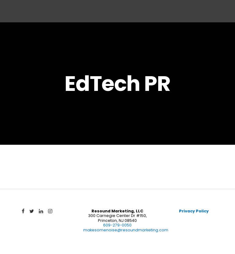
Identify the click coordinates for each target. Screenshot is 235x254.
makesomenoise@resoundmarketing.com (125, 230)
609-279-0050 (117, 225)
